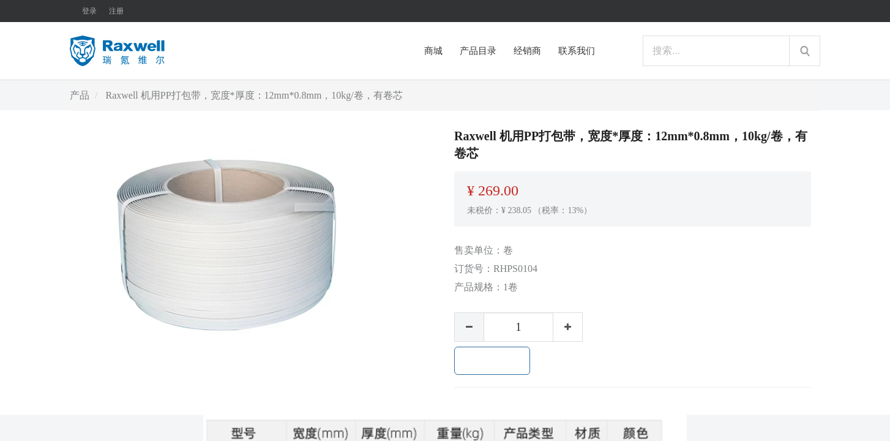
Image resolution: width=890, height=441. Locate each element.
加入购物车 (492, 361)
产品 (79, 95)
